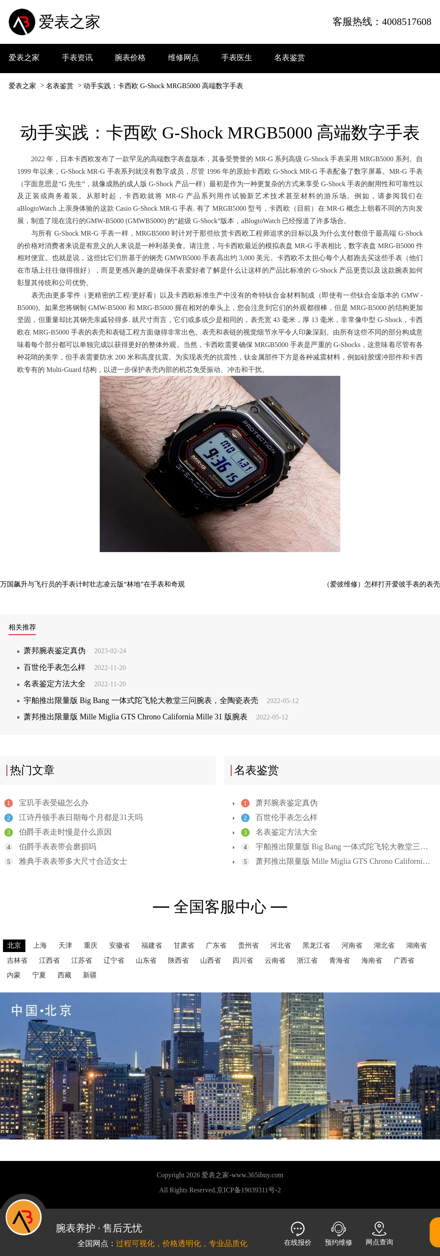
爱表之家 (70, 22)
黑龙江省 (316, 945)
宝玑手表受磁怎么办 (46, 803)
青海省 (339, 960)
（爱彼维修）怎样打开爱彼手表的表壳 (381, 584)
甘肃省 (184, 945)
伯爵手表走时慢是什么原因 (58, 832)
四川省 (242, 960)
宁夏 (39, 975)
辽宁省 (114, 960)
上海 (40, 945)
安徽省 (119, 945)
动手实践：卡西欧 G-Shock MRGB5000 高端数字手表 (163, 85)
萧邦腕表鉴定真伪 (75, 650)
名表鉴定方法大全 (75, 683)
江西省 (49, 960)
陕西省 (178, 960)
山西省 (210, 960)
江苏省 (81, 960)
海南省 (371, 960)
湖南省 (416, 945)
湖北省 (384, 945)
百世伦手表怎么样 (75, 667)
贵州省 (248, 945)
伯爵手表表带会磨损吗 (50, 846)
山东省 (146, 960)
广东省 (216, 945)
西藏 (64, 975)
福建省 (151, 945)
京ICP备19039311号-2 (249, 1190)
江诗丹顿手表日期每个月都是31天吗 (73, 817)
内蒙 (14, 975)
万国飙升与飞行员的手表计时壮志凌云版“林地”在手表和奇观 (92, 584)
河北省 (280, 945)
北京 (14, 945)
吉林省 (17, 960)
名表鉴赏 (59, 85)
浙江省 (307, 960)
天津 (65, 945)
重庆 (91, 945)
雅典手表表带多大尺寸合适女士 (65, 861)
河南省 (352, 945)
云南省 (275, 960)
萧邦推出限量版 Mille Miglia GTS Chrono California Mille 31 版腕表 (156, 716)
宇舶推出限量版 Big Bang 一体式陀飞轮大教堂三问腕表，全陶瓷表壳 (161, 700)
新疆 (90, 975)
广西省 (404, 960)
